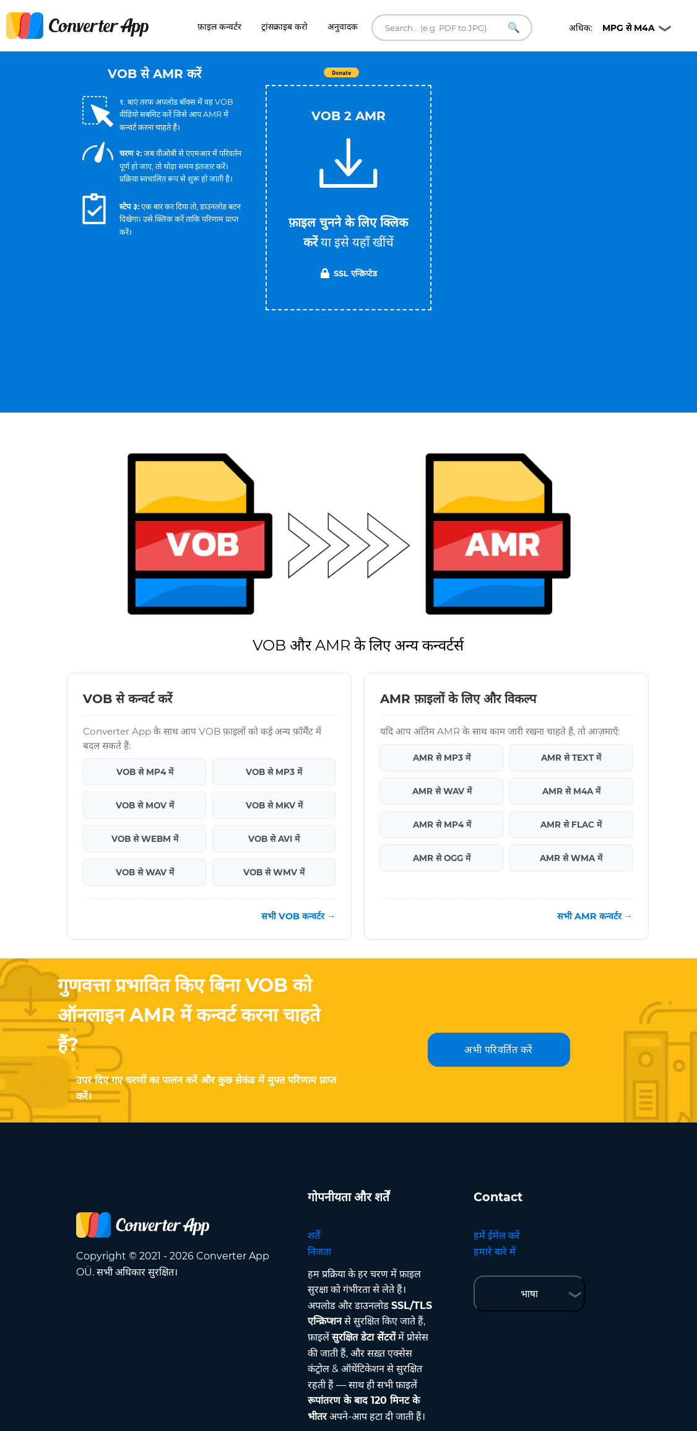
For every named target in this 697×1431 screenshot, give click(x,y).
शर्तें (314, 1235)
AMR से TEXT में (571, 758)
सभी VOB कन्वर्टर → (298, 916)
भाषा (529, 1294)
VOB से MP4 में (144, 772)
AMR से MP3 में (441, 758)
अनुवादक (342, 26)
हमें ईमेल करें (497, 1235)
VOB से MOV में (145, 805)
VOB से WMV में (274, 872)
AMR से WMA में (571, 858)
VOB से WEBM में (144, 839)
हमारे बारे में (495, 1252)
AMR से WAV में (442, 791)
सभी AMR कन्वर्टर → (595, 916)
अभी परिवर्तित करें (498, 1050)
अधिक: (612, 27)
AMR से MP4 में (442, 824)
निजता (319, 1252)
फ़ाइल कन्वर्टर (219, 26)
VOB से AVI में (274, 839)
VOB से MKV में (274, 805)
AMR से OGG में (441, 858)
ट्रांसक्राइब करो (284, 26)
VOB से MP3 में (274, 772)
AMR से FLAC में (571, 824)
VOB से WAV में (145, 872)
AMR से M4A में (571, 791)
